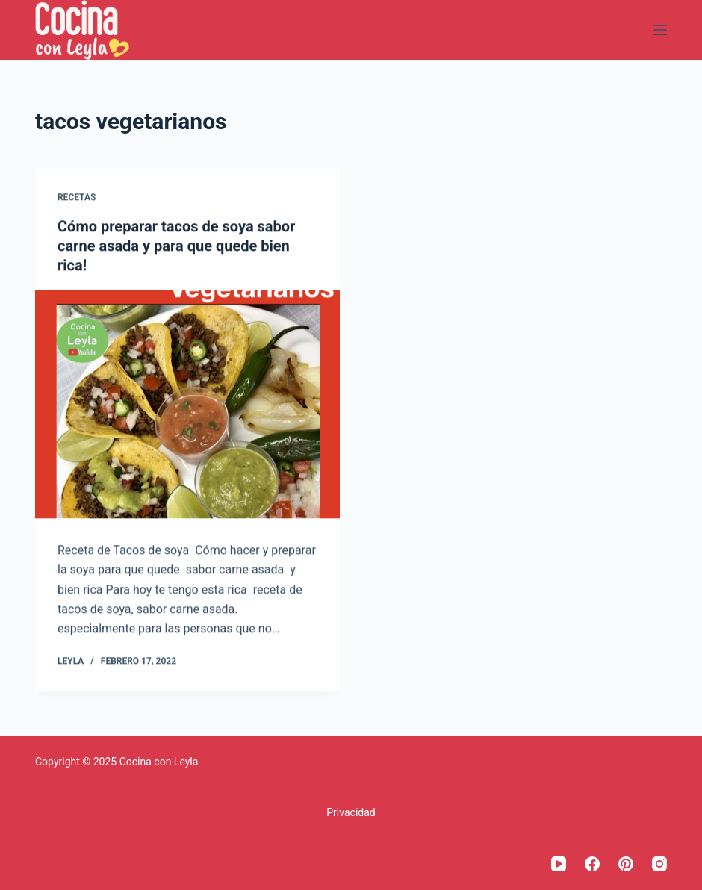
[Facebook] (592, 863)
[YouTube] (558, 863)
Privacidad (350, 812)
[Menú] (660, 30)
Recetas (77, 198)
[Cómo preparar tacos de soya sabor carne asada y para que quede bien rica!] (187, 404)
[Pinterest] (625, 863)
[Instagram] (659, 863)
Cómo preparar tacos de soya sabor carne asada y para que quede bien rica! (176, 245)
